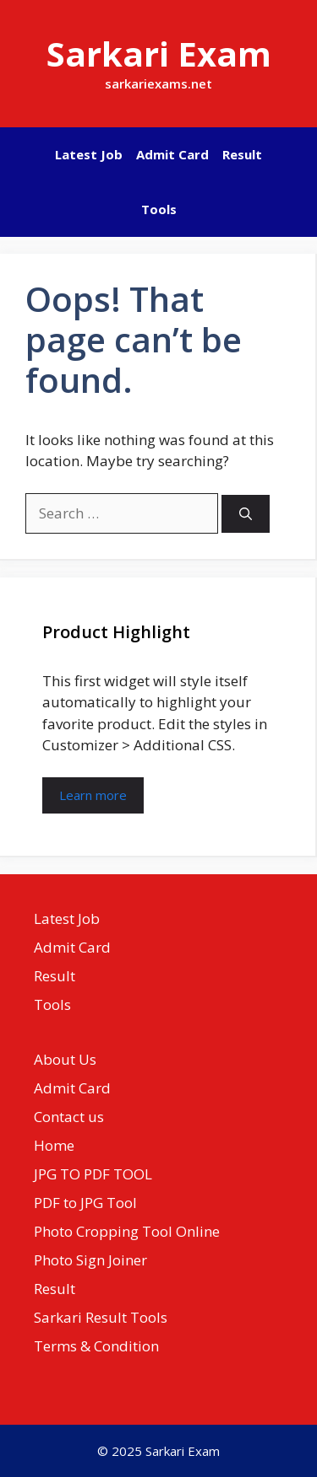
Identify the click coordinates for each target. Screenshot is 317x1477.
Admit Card (172, 154)
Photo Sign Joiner (90, 1260)
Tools (159, 209)
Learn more (93, 795)
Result (242, 154)
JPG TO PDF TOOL (93, 1174)
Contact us (69, 1116)
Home (54, 1145)
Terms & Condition (96, 1346)
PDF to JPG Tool (85, 1202)
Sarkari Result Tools (100, 1317)
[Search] (245, 514)
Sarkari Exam (158, 53)
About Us (65, 1059)
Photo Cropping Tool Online (127, 1231)
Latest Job (89, 154)
